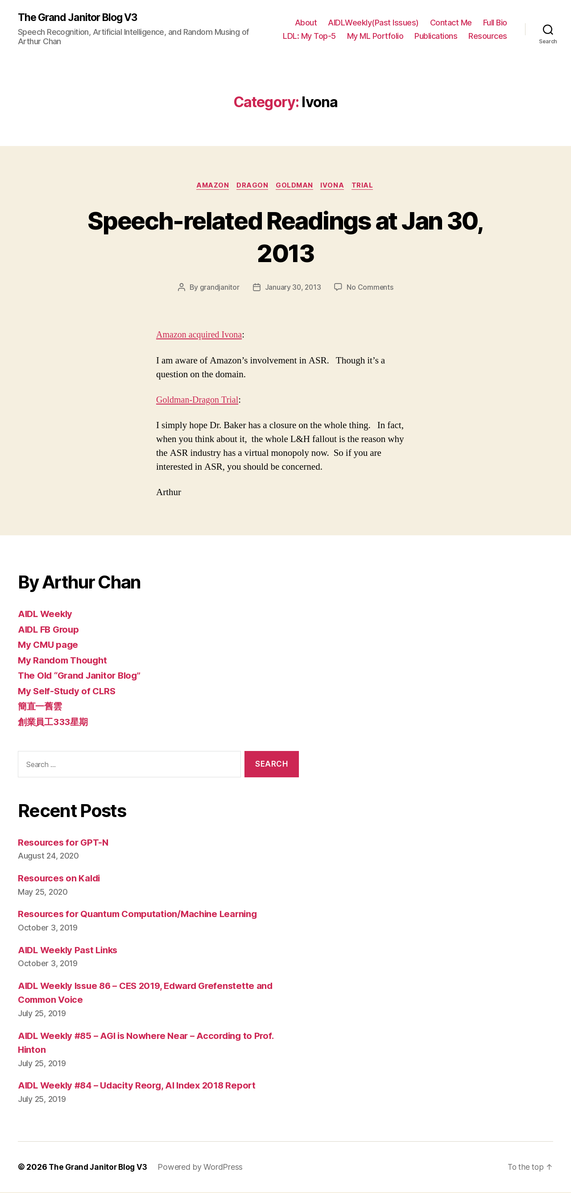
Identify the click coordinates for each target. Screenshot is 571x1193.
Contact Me (451, 22)
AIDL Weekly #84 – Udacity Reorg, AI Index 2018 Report (142, 1086)
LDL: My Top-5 (309, 36)
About (306, 22)
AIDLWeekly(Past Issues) (373, 22)
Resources (487, 36)
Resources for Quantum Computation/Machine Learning (142, 915)
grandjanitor (219, 288)
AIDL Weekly (46, 615)
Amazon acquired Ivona (201, 336)
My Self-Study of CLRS (68, 691)
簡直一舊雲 (41, 707)
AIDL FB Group (50, 630)
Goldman (295, 186)
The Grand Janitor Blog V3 (81, 18)
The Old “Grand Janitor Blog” (82, 676)
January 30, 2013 (293, 288)
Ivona (334, 186)
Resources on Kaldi (60, 879)
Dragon (251, 186)
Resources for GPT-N (65, 843)
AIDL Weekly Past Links (70, 950)
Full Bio (495, 22)
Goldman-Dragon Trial (199, 401)
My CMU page (49, 645)
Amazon (210, 186)
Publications (435, 36)
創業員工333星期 (54, 722)
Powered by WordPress (204, 1167)
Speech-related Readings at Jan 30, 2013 (285, 236)
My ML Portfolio (375, 36)
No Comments (370, 288)
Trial (366, 186)
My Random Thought (64, 661)
